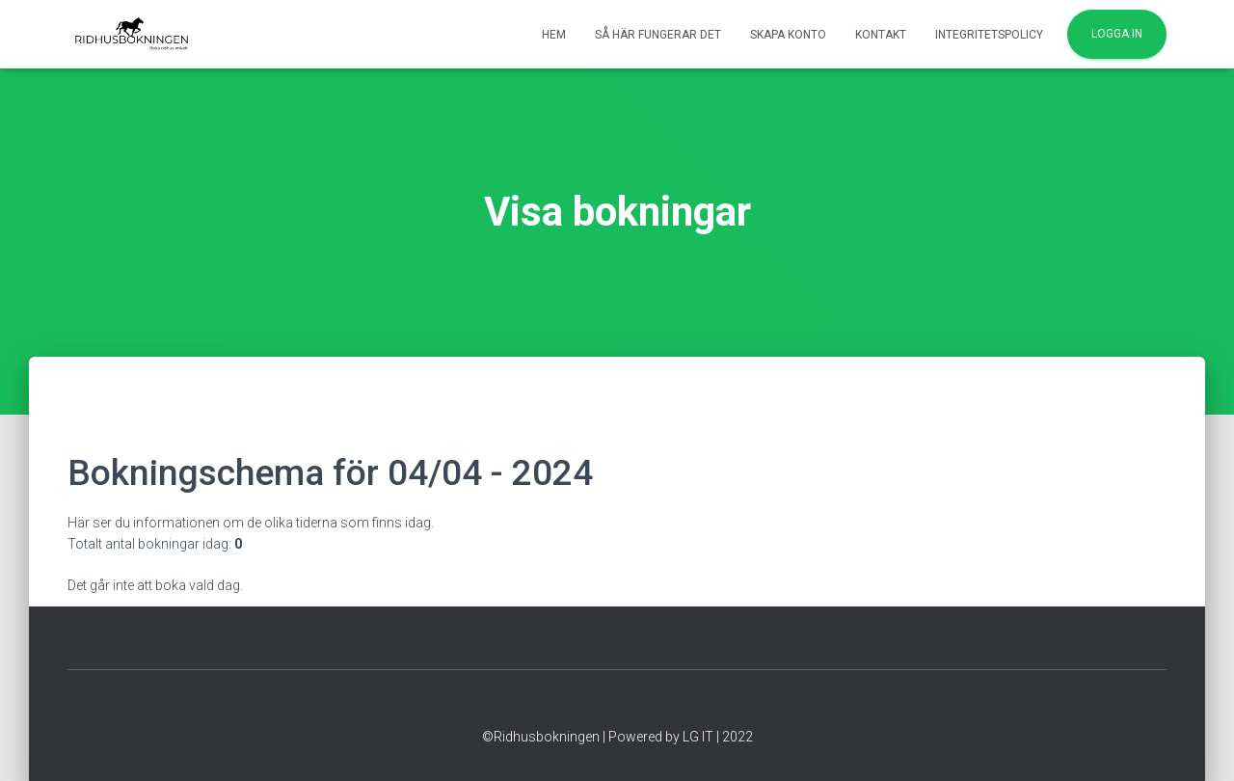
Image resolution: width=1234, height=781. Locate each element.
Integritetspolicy (989, 34)
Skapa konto (788, 34)
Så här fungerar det (658, 34)
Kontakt (880, 34)
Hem (554, 34)
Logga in (1116, 33)
